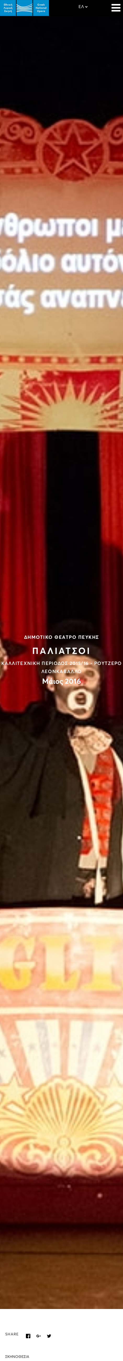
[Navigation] (115, 5)
